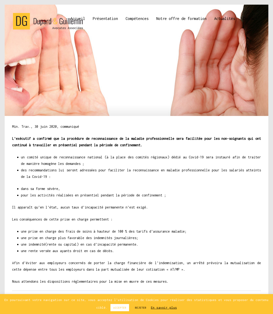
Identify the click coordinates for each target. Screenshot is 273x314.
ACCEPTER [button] (119, 307)
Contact (250, 18)
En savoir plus (164, 307)
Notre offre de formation (181, 18)
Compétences (137, 18)
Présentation (105, 18)
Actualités (224, 18)
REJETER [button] (140, 307)
